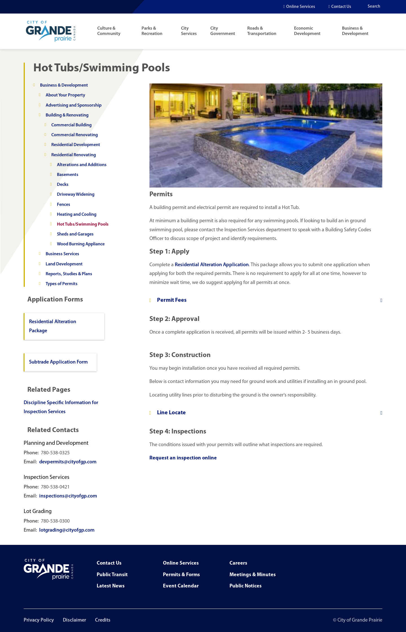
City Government (222, 31)
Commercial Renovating (74, 135)
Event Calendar (181, 586)
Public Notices (246, 586)
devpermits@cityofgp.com (67, 462)
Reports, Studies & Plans (69, 274)
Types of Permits (62, 284)
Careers (238, 563)
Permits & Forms (181, 575)
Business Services (62, 254)
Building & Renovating (67, 115)
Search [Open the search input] (374, 7)
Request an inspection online (183, 458)
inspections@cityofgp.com (68, 496)
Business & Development (355, 31)
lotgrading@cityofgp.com (66, 530)
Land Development (64, 264)
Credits (103, 620)
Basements (67, 175)
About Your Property (65, 95)
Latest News (111, 586)
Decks (63, 184)
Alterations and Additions (82, 165)
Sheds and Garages (75, 234)
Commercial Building (71, 125)
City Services (189, 31)
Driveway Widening (75, 194)
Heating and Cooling (76, 214)
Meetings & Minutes (253, 575)
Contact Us (341, 7)
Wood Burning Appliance (81, 244)
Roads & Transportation (261, 31)
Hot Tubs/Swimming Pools (83, 224)
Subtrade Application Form (58, 362)
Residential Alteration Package (52, 326)
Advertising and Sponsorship (74, 105)
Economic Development (307, 31)
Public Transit (112, 575)
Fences (63, 204)
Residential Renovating (73, 155)
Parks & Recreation (152, 31)
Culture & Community (108, 31)
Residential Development (75, 145)
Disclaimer (74, 620)
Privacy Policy (39, 620)
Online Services (300, 7)
